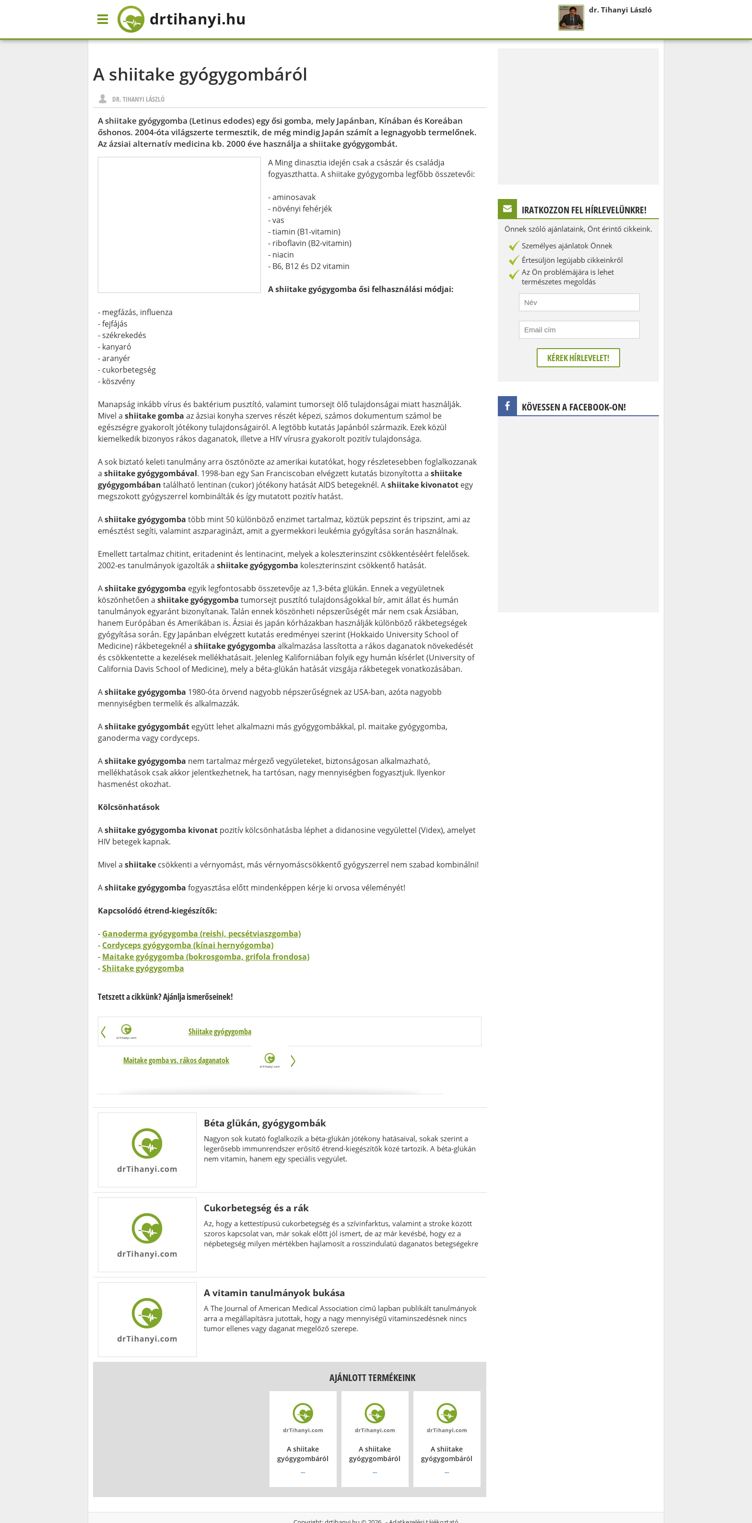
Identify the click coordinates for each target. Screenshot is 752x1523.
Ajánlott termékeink (372, 1349)
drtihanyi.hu (342, 1493)
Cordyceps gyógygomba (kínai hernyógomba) (187, 945)
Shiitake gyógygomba (143, 968)
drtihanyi (184, 19)
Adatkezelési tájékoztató (423, 1493)
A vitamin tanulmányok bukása (274, 1264)
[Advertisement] (179, 225)
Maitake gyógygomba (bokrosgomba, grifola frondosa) (205, 956)
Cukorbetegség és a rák (256, 1179)
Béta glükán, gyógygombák (265, 1095)
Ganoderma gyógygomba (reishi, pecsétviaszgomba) (201, 933)
